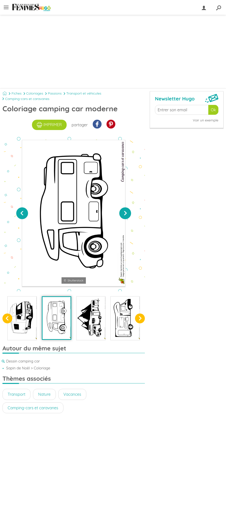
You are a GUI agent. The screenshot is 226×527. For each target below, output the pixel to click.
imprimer (49, 125)
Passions (55, 93)
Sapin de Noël (18, 368)
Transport (16, 394)
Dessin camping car (23, 361)
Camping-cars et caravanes (27, 99)
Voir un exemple (205, 120)
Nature (44, 394)
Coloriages (34, 93)
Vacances (72, 394)
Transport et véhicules (83, 93)
